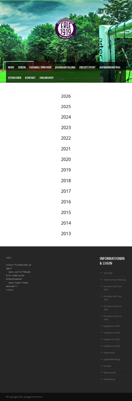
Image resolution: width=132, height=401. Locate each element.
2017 (66, 191)
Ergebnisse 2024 (112, 332)
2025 (66, 106)
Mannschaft (110, 372)
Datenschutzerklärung (115, 279)
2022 (66, 138)
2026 (66, 96)
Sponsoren (14, 78)
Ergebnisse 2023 (112, 326)
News (11, 67)
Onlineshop (46, 78)
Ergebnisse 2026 (112, 345)
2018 (66, 181)
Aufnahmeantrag (109, 67)
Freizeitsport (87, 67)
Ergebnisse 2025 (112, 339)
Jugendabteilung (65, 67)
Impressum (109, 352)
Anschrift (108, 273)
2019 (66, 170)
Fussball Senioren (40, 67)
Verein (22, 67)
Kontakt (30, 78)
